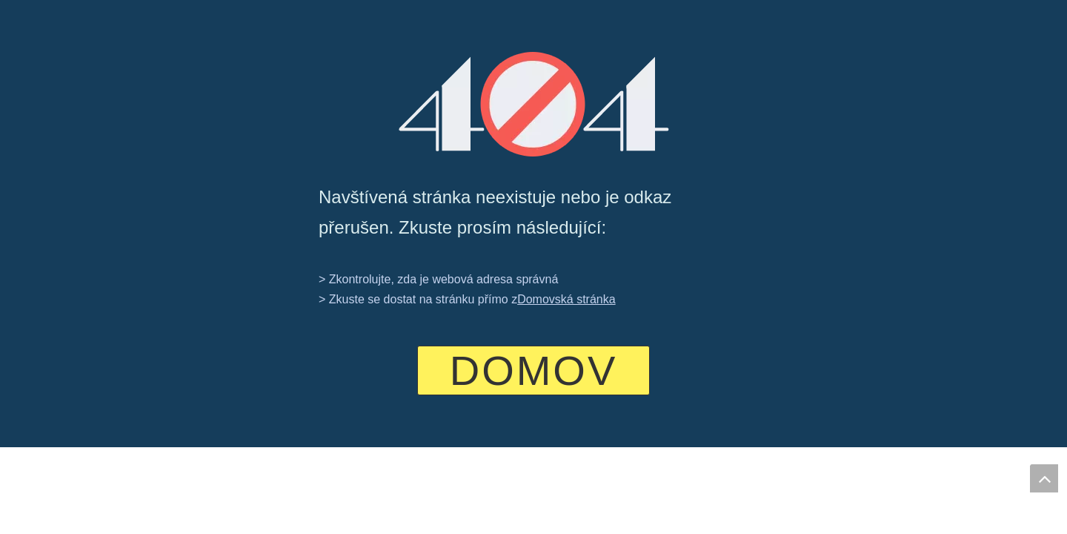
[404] (534, 104)
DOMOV (534, 370)
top (1044, 478)
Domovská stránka (566, 299)
